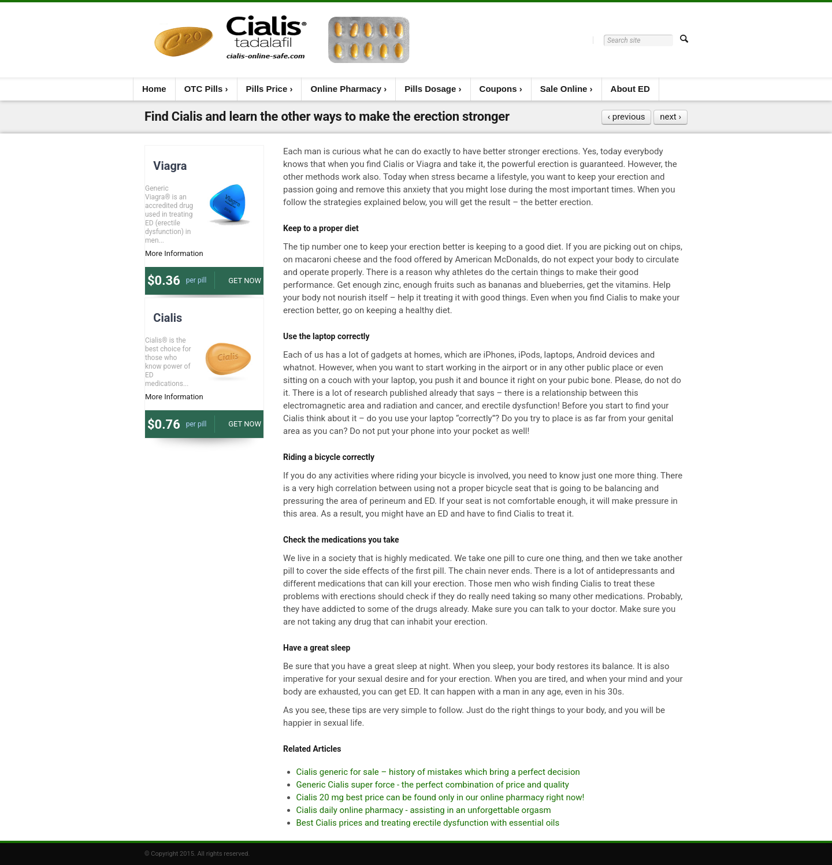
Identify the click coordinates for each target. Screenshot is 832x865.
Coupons (498, 89)
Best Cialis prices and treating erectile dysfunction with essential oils (428, 823)
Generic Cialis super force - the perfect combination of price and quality (432, 784)
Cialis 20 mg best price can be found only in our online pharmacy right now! (440, 797)
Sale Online (564, 89)
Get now (244, 280)
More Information (174, 254)
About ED (630, 89)
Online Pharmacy (345, 89)
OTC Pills (203, 89)
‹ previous (626, 117)
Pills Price (267, 89)
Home (154, 89)
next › (670, 117)
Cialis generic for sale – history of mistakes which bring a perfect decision (438, 772)
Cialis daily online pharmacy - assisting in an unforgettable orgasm (423, 810)
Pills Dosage (430, 89)
